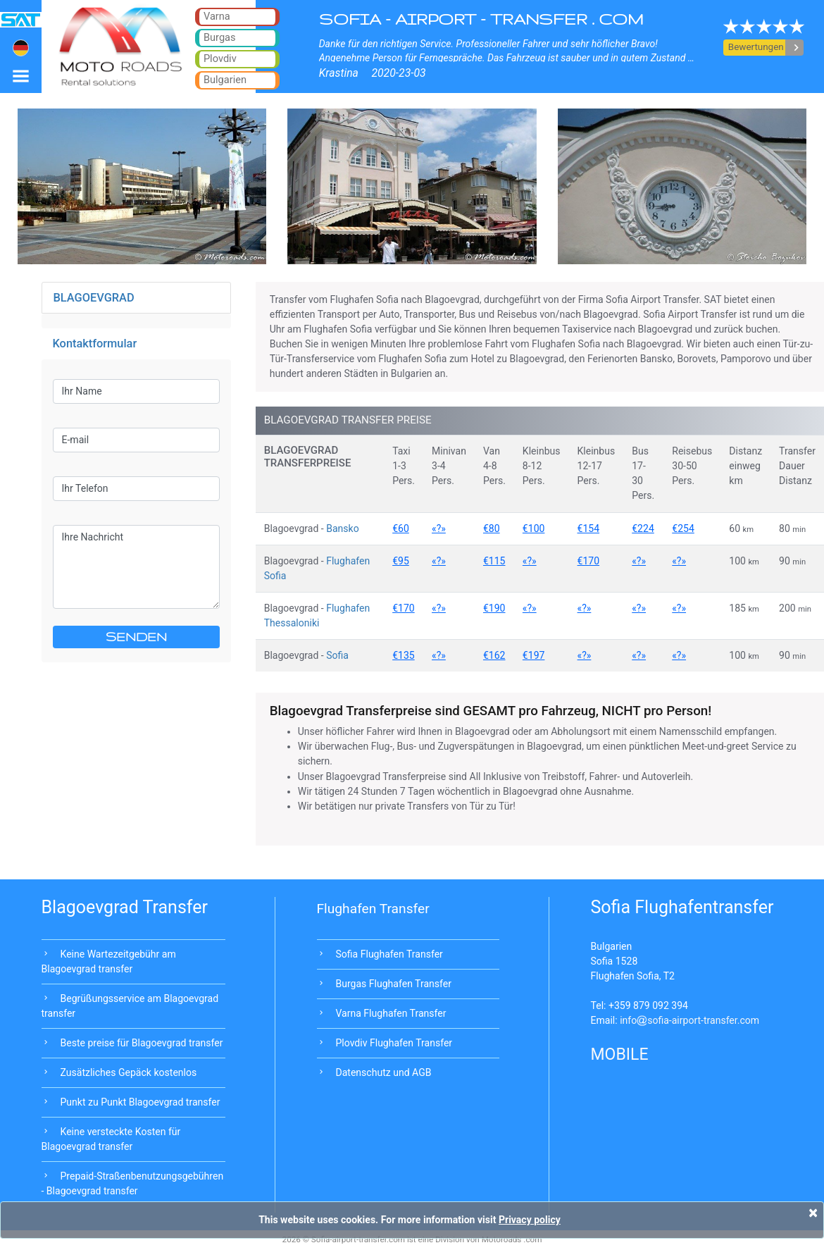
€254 (683, 528)
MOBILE (620, 1054)
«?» (439, 528)
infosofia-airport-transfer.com (689, 1020)
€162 (494, 655)
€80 (491, 528)
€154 (589, 528)
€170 (589, 561)
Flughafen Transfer (373, 909)
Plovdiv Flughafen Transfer (394, 1042)
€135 (403, 655)
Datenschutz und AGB (384, 1072)
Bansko (342, 528)
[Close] (813, 1212)
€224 (643, 528)
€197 (534, 655)
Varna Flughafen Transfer (391, 1013)
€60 (400, 528)
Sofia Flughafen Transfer (389, 954)
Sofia (337, 655)
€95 (400, 561)
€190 (494, 608)
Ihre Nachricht (136, 567)
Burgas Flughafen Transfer (393, 983)
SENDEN (136, 636)
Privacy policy (530, 1219)
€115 (494, 561)
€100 (534, 528)
